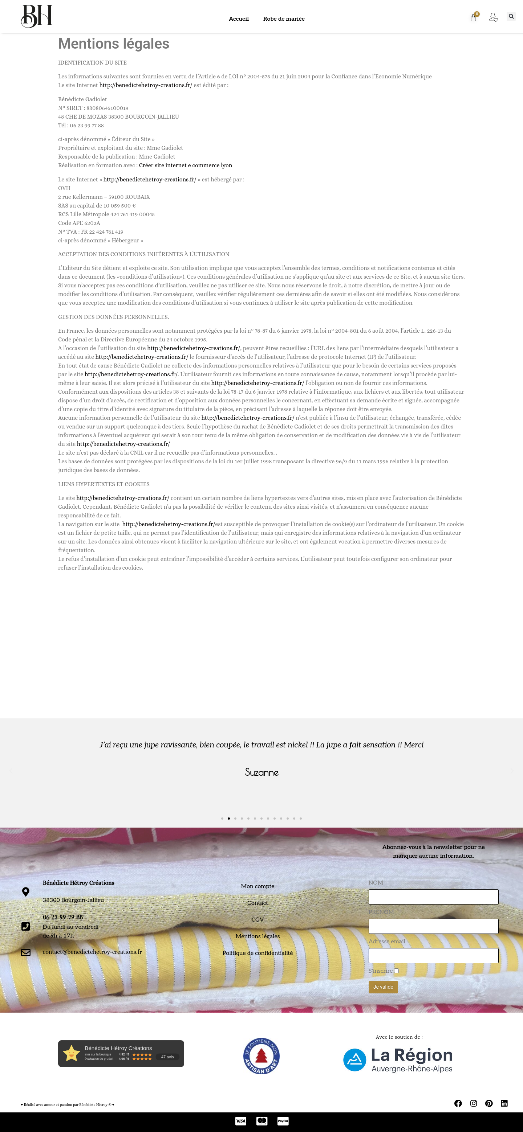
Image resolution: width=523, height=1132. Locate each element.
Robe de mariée (284, 19)
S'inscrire (381, 971)
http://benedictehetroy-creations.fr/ (145, 85)
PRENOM (381, 912)
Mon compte (258, 886)
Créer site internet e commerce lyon (185, 165)
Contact (257, 903)
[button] (511, 16)
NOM (376, 883)
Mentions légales (258, 936)
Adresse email (387, 942)
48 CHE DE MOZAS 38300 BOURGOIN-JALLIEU (118, 116)
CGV (257, 919)
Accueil (239, 19)
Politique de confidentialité (258, 953)
